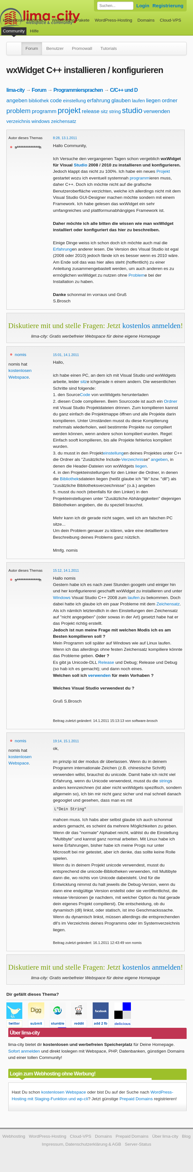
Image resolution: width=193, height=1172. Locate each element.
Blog (186, 1137)
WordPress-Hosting (113, 20)
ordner (169, 101)
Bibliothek (69, 478)
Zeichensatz (168, 604)
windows (41, 121)
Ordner (170, 401)
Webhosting (14, 1137)
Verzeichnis (132, 459)
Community (14, 31)
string (115, 111)
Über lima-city (165, 1137)
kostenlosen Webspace (63, 1093)
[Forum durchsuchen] (115, 6)
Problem (136, 275)
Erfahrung (62, 249)
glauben (121, 101)
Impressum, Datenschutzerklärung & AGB (81, 1145)
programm (44, 111)
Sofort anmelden (24, 1052)
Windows (61, 597)
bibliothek (39, 100)
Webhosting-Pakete (70, 20)
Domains (146, 20)
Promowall (82, 48)
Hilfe (34, 31)
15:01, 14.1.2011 (66, 355)
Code (85, 394)
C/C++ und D (124, 90)
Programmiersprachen (78, 90)
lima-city (15, 90)
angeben (16, 101)
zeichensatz (63, 121)
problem (18, 110)
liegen (153, 101)
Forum (31, 48)
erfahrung (98, 101)
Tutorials (108, 48)
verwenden (157, 111)
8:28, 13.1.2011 (65, 138)
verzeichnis (18, 121)
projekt (69, 110)
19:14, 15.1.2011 (66, 741)
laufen (138, 100)
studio (132, 110)
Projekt (163, 171)
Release (106, 662)
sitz (104, 111)
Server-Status (138, 1145)
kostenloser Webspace (24, 20)
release (91, 111)
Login (142, 5)
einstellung (74, 100)
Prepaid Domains (136, 1099)
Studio (80, 165)
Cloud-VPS (170, 20)
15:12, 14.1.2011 (66, 570)
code (56, 101)
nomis (20, 354)
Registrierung (168, 5)
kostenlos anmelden (151, 325)
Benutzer (54, 48)
